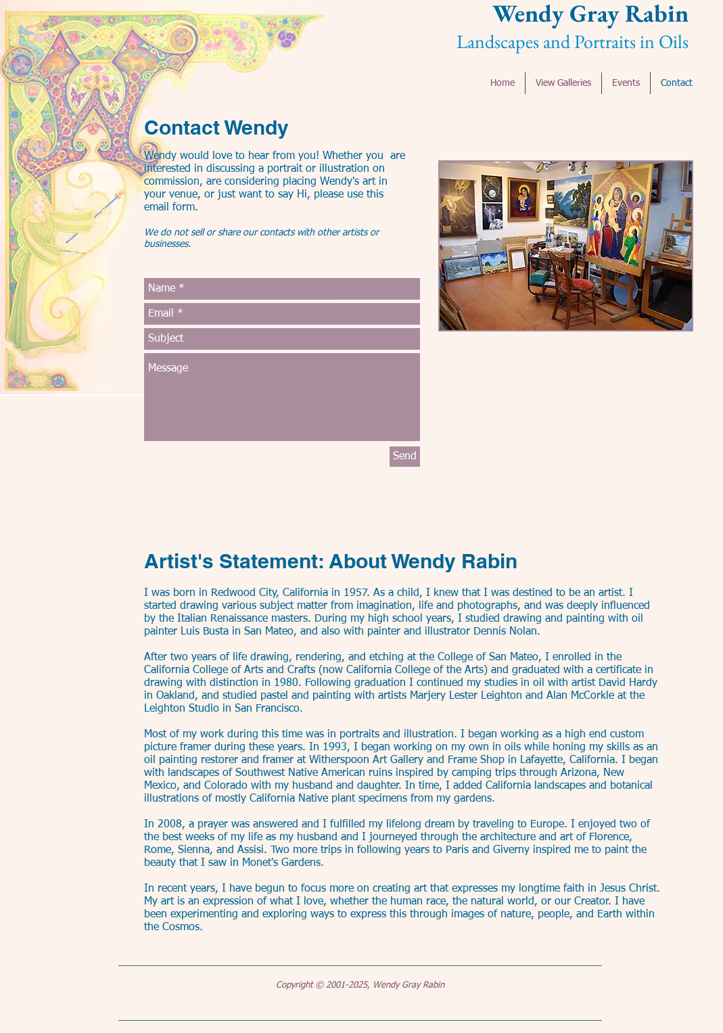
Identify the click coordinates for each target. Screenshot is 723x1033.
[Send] (405, 456)
